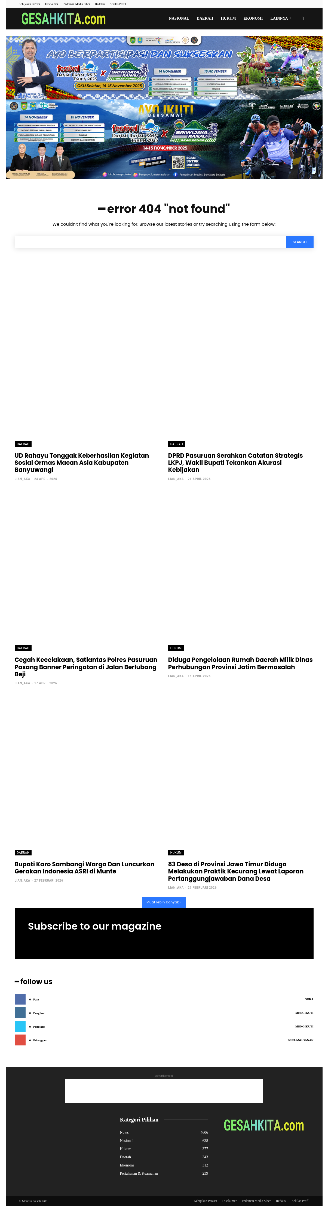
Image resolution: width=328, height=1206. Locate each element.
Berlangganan (301, 1040)
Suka (309, 999)
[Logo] (65, 19)
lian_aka (22, 479)
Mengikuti (304, 1012)
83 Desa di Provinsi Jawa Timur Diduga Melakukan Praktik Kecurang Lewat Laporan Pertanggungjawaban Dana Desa (236, 871)
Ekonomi (253, 18)
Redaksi (100, 3)
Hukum (228, 18)
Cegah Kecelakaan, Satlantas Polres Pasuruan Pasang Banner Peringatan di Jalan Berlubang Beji (86, 667)
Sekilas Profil (118, 3)
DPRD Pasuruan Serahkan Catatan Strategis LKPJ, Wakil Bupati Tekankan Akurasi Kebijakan (235, 462)
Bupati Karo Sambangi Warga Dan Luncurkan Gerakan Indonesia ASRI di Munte (85, 868)
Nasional (179, 18)
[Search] (299, 242)
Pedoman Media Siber (76, 3)
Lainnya (280, 18)
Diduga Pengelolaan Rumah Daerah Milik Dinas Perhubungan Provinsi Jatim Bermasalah (240, 663)
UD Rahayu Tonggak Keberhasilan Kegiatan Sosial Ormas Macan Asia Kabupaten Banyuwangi (82, 462)
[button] (302, 19)
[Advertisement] (164, 1091)
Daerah (205, 18)
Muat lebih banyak (164, 902)
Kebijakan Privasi (29, 3)
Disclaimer (51, 3)
